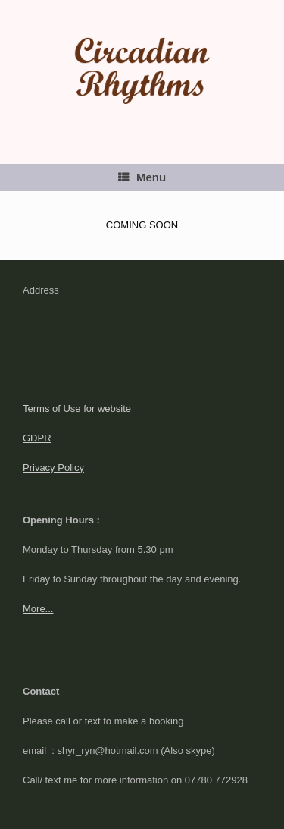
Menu (142, 177)
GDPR (37, 438)
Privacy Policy (53, 467)
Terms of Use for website (77, 408)
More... (38, 608)
